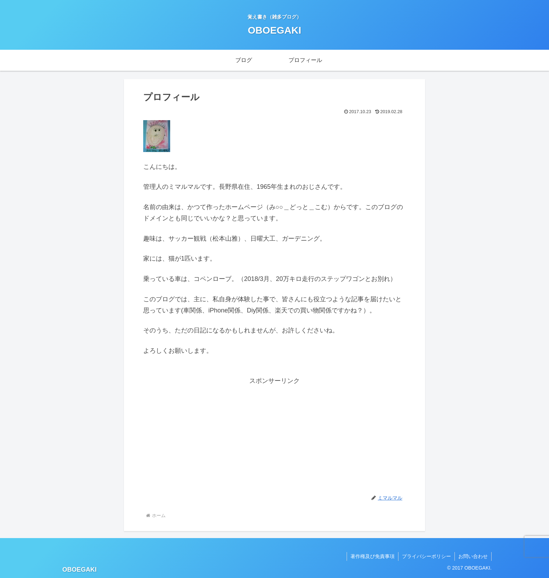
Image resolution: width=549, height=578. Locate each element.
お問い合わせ (473, 556)
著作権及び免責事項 (372, 556)
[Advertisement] (274, 436)
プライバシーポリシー (426, 556)
